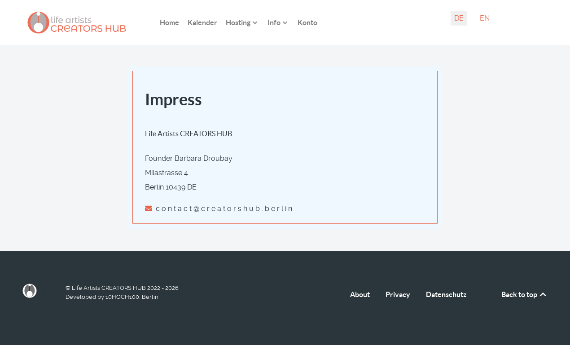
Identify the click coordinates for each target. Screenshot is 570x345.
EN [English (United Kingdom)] (485, 18)
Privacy (398, 294)
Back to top (524, 294)
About (360, 294)
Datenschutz (446, 294)
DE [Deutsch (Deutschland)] (459, 18)
